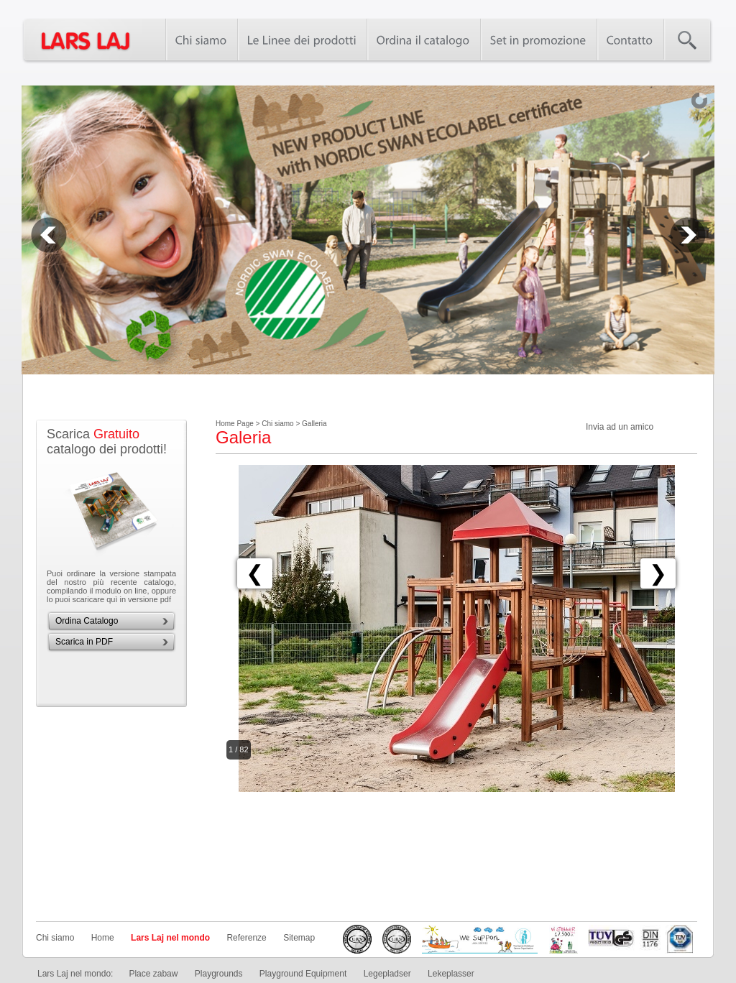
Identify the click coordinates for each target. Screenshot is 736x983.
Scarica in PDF (84, 642)
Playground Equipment (302, 974)
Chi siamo (55, 938)
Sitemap (299, 938)
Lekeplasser (451, 974)
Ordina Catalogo (86, 621)
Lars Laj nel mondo (170, 938)
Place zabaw (153, 974)
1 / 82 (239, 749)
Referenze (246, 938)
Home (102, 938)
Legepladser (387, 974)
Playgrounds (219, 974)
